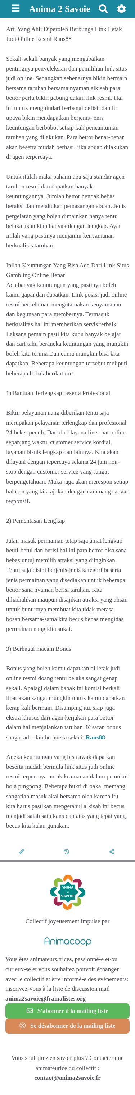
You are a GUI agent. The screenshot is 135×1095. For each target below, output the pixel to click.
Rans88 (95, 737)
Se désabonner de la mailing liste (67, 1025)
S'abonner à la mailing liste (67, 1010)
